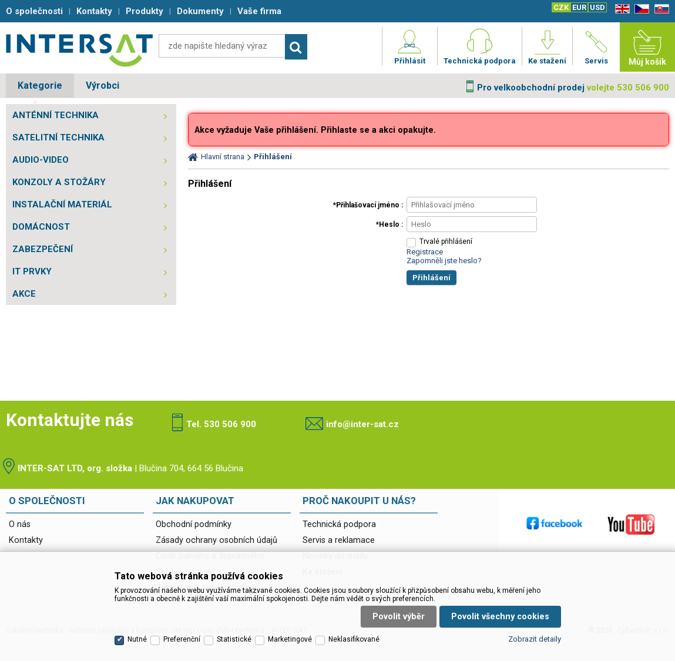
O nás (20, 524)
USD (597, 7)
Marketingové (290, 639)
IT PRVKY (32, 271)
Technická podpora (339, 524)
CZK (561, 7)
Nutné (137, 639)
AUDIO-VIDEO (40, 160)
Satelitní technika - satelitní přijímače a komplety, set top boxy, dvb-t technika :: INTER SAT (79, 50)
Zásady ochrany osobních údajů (216, 540)
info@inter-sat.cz (362, 424)
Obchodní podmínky (193, 524)
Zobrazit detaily (534, 639)
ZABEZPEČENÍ (42, 249)
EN (620, 9)
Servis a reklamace (339, 540)
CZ (639, 9)
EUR (579, 7)
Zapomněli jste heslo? (444, 260)
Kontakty (26, 540)
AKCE (24, 293)
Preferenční (181, 639)
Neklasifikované (354, 639)
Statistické (234, 639)
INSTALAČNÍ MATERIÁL (62, 204)
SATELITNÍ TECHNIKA (58, 137)
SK (659, 9)
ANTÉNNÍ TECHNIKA (55, 115)
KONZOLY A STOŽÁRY (59, 182)
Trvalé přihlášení (445, 241)
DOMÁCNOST (41, 227)
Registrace (425, 251)
